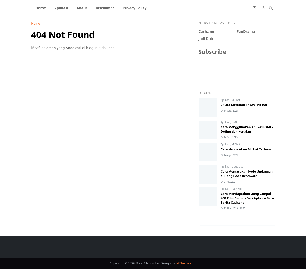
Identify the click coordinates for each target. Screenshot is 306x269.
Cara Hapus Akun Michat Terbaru (246, 149)
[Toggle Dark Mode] (263, 8)
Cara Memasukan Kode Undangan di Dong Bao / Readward (247, 173)
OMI (234, 122)
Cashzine (237, 189)
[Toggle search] (271, 8)
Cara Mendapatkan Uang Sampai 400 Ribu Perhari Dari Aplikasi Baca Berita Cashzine (247, 198)
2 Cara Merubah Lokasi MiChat (244, 105)
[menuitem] (40, 8)
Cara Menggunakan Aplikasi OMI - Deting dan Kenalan (247, 129)
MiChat (236, 100)
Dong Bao (238, 166)
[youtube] (254, 8)
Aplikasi (225, 100)
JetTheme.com (186, 263)
